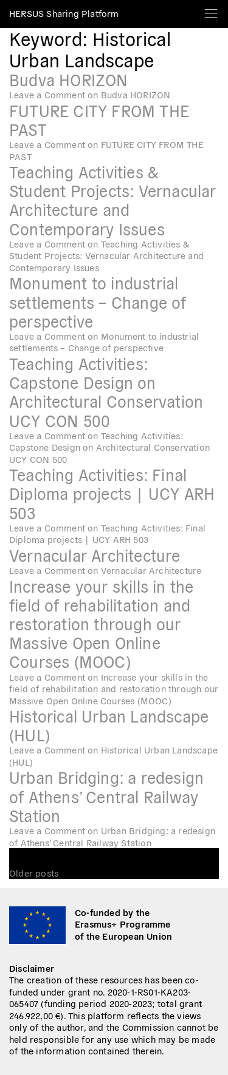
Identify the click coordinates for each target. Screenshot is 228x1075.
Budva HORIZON (68, 79)
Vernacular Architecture (95, 555)
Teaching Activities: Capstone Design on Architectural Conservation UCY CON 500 (106, 391)
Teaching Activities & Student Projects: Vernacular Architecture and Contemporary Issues (112, 199)
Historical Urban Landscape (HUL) (109, 725)
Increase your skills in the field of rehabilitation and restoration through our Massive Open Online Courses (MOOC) (101, 624)
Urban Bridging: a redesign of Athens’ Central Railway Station (106, 795)
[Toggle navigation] (211, 9)
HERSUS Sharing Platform (64, 13)
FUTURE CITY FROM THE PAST (99, 119)
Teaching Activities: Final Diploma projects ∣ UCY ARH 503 (112, 493)
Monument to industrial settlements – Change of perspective (98, 301)
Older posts (33, 872)
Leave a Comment (89, 94)
